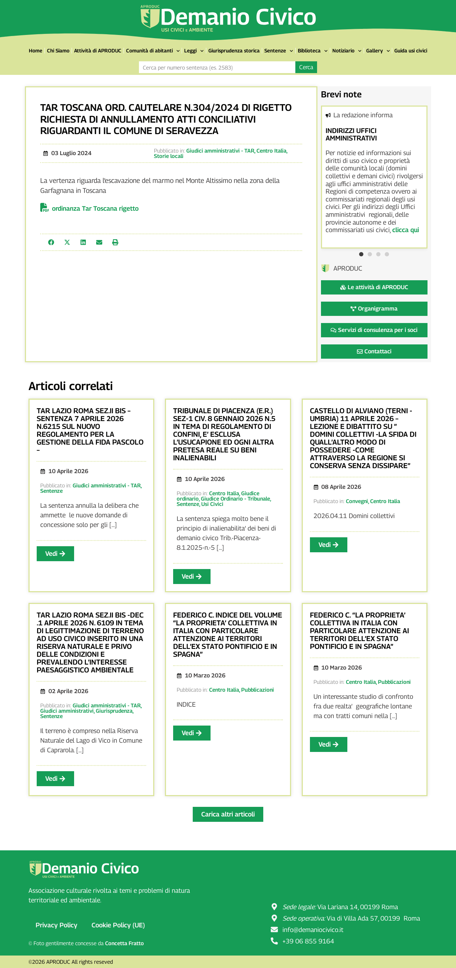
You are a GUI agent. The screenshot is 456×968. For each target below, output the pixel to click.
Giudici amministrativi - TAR (220, 150)
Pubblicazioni (257, 689)
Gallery (378, 51)
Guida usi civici (410, 50)
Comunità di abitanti (153, 51)
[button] (51, 242)
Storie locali (168, 156)
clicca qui (405, 230)
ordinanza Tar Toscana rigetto (95, 208)
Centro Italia (271, 150)
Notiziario (347, 51)
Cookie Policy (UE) (118, 925)
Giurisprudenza (114, 710)
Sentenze (278, 51)
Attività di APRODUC (97, 50)
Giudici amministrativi (67, 710)
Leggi (194, 51)
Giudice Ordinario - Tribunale (235, 498)
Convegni (357, 501)
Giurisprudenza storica (234, 50)
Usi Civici (212, 504)
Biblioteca (313, 51)
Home (35, 50)
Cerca (306, 67)
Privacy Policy (56, 925)
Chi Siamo (58, 50)
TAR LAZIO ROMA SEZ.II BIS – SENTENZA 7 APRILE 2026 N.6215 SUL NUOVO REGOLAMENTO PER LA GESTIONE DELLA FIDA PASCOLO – (90, 430)
